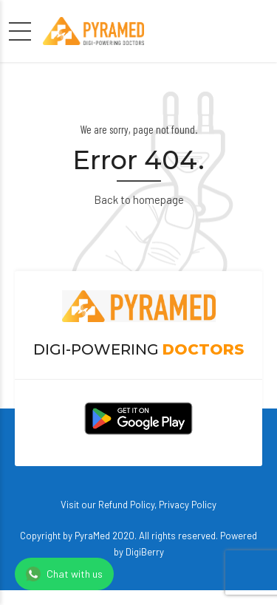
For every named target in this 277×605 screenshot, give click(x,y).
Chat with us (64, 574)
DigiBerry (145, 552)
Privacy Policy (187, 504)
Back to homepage (139, 199)
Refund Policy (126, 504)
